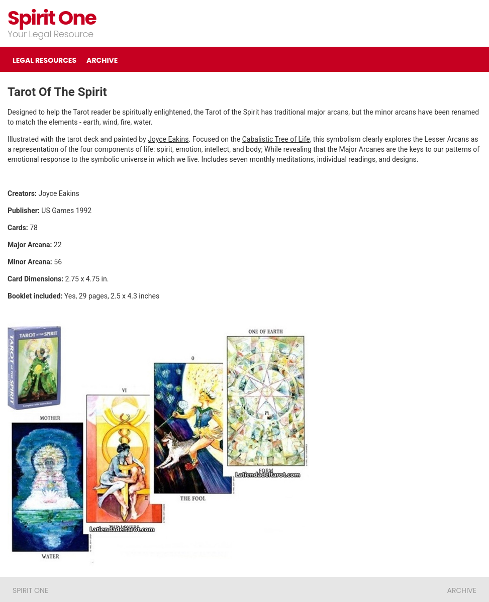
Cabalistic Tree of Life (276, 139)
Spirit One (52, 18)
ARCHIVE (102, 60)
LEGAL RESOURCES (44, 60)
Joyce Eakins (168, 139)
